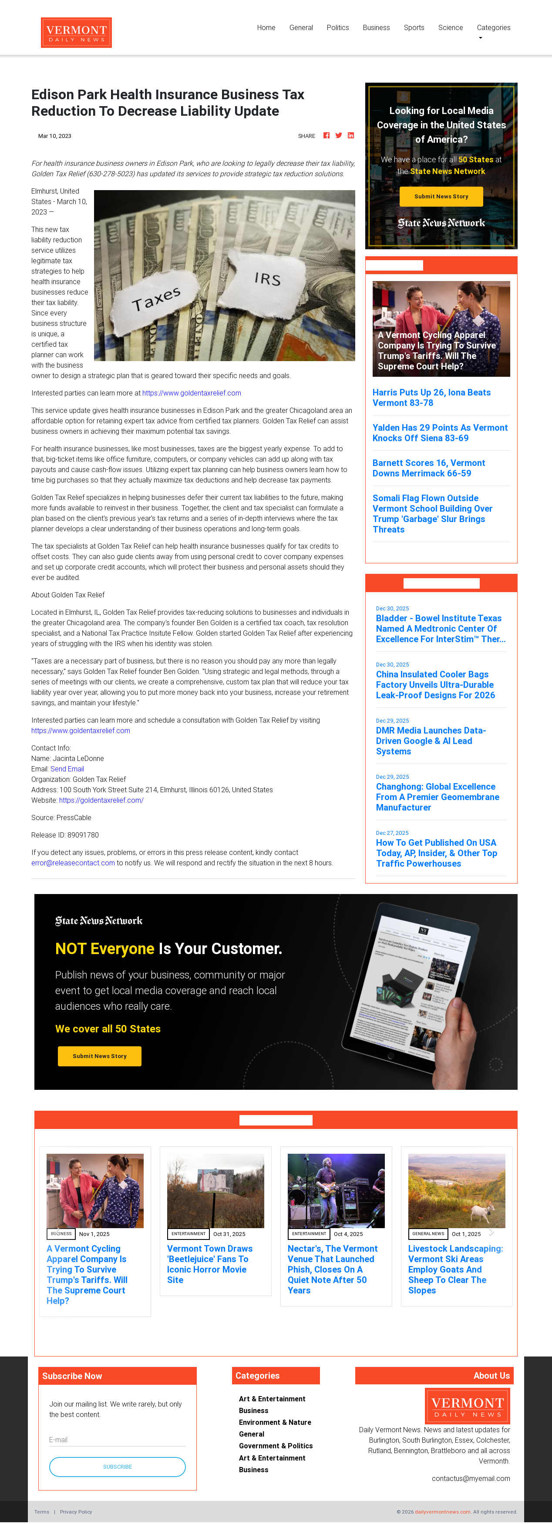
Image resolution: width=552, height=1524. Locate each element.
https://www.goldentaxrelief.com (191, 393)
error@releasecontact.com (73, 862)
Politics (338, 27)
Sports (414, 27)
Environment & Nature (275, 1422)
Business (376, 27)
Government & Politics (276, 1445)
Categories (494, 27)
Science (450, 27)
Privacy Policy (76, 1511)
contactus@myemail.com (471, 1478)
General (301, 27)
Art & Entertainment (272, 1398)
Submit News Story (441, 196)
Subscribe (117, 1466)
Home (270, 27)
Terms (41, 1511)
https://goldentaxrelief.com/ (101, 800)
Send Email (67, 768)
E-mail (58, 1439)
